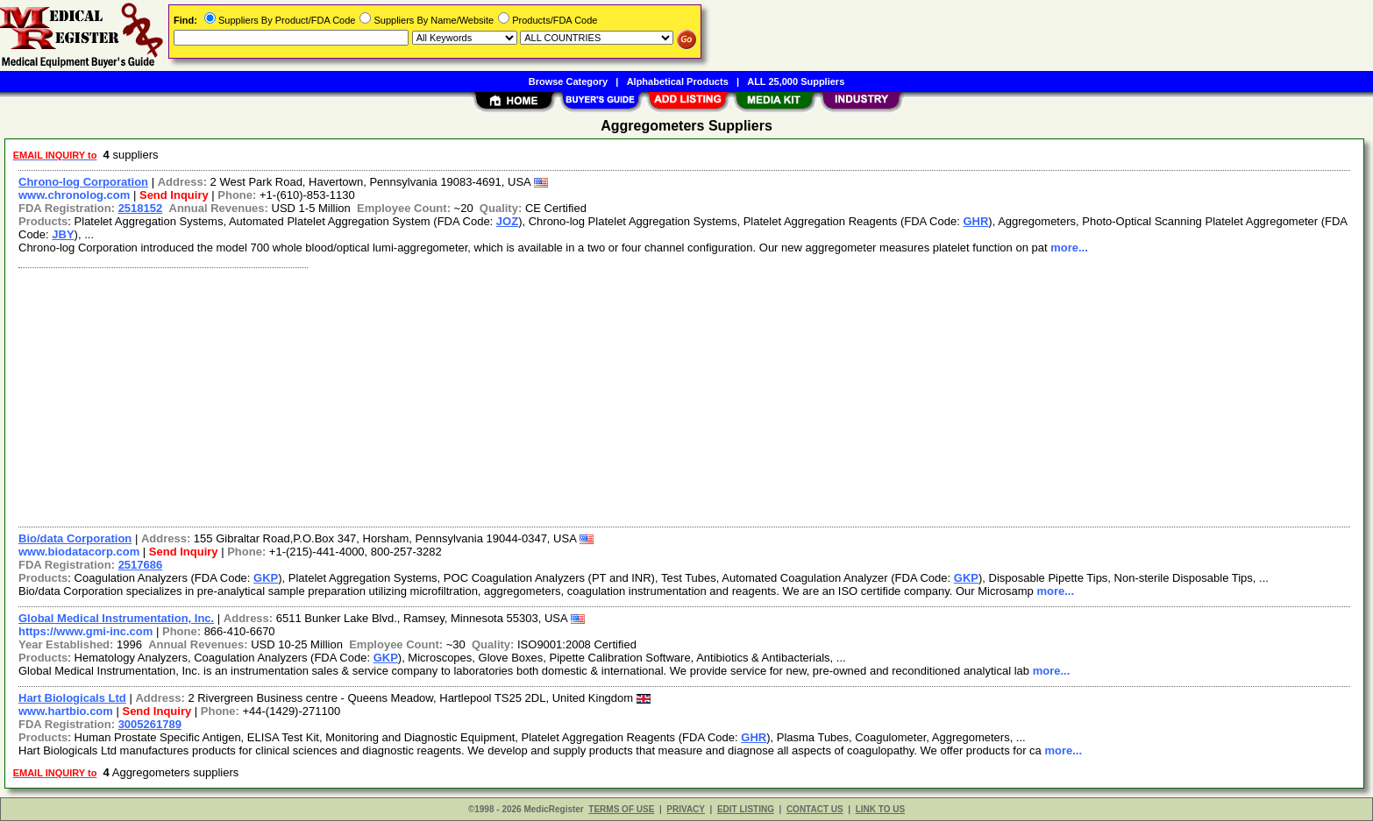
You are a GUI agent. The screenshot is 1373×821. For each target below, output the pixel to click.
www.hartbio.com (65, 711)
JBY (63, 234)
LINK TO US (880, 809)
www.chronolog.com (74, 195)
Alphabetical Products (678, 81)
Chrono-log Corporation (83, 181)
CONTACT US (814, 809)
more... (1069, 247)
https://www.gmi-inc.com (85, 631)
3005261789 (149, 724)
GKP (265, 577)
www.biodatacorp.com (78, 551)
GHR (975, 221)
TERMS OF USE (621, 809)
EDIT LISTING (745, 809)
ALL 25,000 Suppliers (795, 81)
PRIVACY (685, 809)
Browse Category (568, 81)
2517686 (140, 564)
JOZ (507, 221)
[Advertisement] (537, 395)
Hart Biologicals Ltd (72, 697)
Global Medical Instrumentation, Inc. (116, 618)
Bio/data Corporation (75, 538)
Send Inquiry (174, 195)
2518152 (140, 208)
